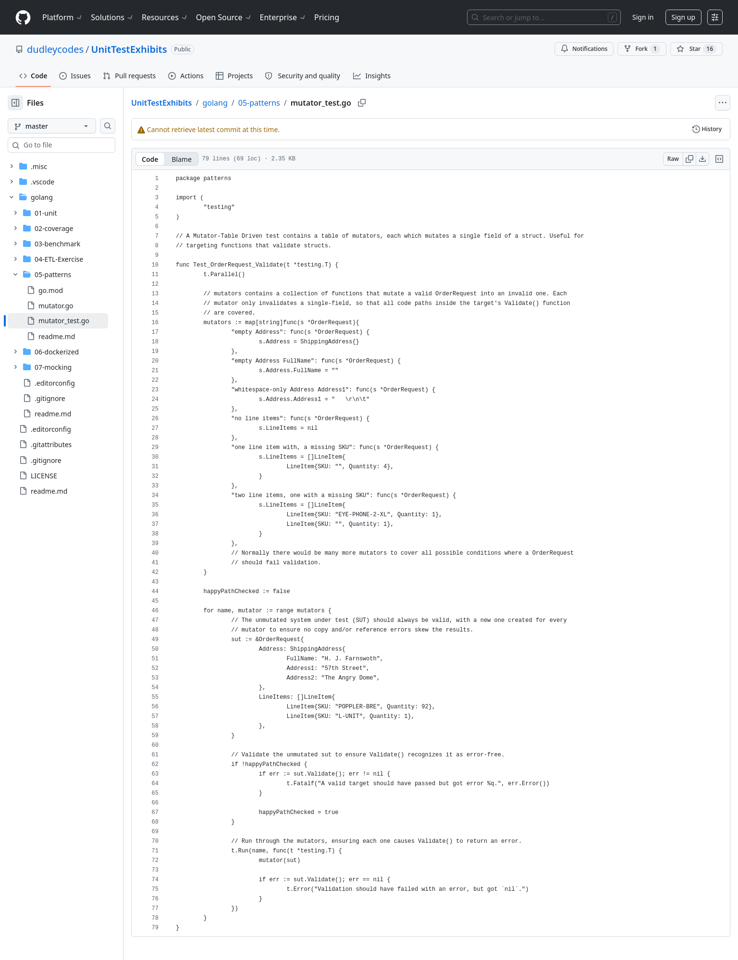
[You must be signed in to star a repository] (696, 49)
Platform (62, 17)
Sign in (642, 17)
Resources (165, 17)
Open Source (224, 17)
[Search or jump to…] (543, 17)
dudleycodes (55, 49)
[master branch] (67, 126)
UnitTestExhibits (129, 49)
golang (245, 102)
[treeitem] (73, 320)
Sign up (683, 17)
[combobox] (81, 145)
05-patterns (290, 102)
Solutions (112, 17)
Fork (642, 49)
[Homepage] (23, 17)
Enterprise (283, 17)
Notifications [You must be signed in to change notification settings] (584, 49)
